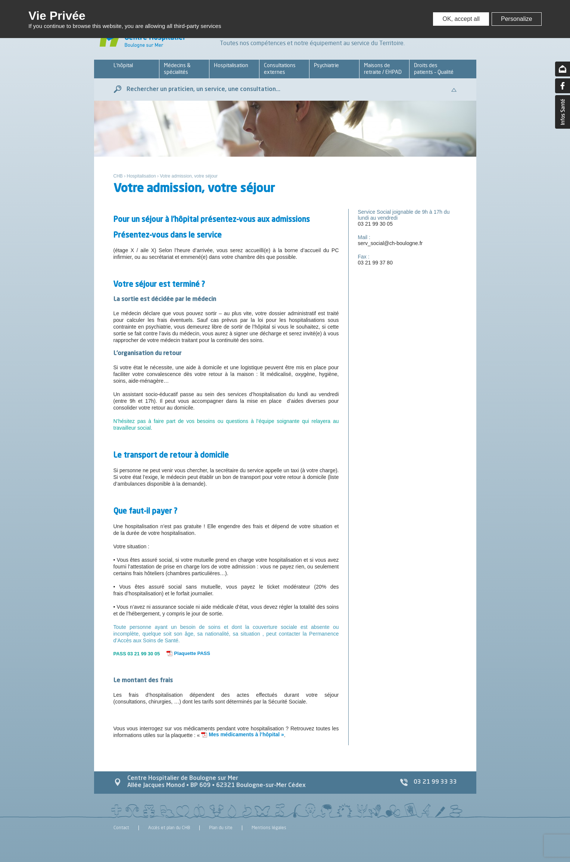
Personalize (516, 19)
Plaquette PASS (192, 653)
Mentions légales (269, 827)
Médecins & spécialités (177, 68)
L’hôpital (123, 65)
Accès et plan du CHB (169, 827)
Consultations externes (280, 68)
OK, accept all (461, 19)
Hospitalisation (231, 65)
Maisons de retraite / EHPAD (383, 68)
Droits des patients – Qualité (434, 68)
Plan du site (221, 827)
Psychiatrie (326, 65)
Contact (121, 827)
